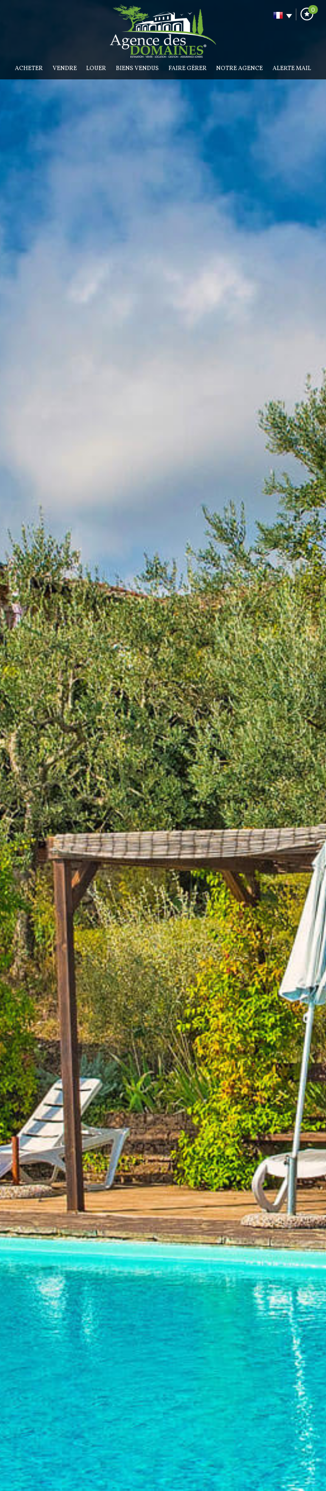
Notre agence (239, 69)
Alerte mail (292, 69)
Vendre (65, 69)
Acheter (29, 69)
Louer (96, 69)
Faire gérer (188, 69)
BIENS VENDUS (137, 69)
